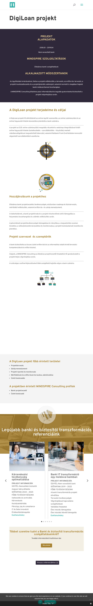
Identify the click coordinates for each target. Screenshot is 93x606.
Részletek (46, 545)
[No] (90, 599)
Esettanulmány (18, 515)
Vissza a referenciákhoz (46, 563)
